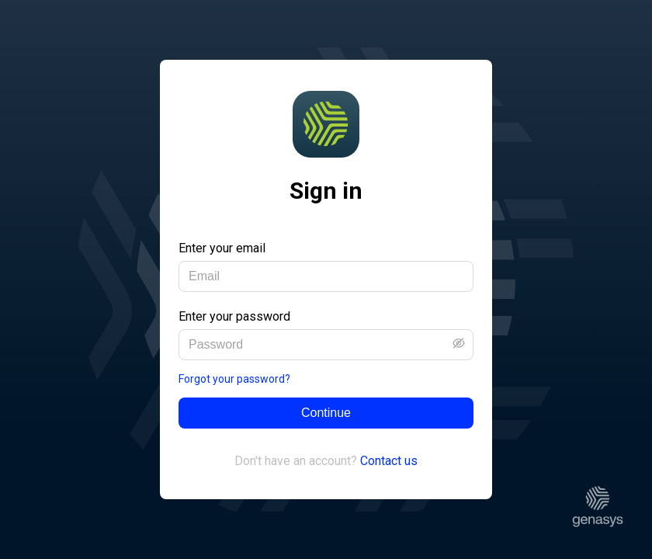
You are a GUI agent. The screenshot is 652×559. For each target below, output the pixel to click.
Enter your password (234, 316)
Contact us (389, 460)
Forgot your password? (234, 379)
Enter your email (222, 248)
